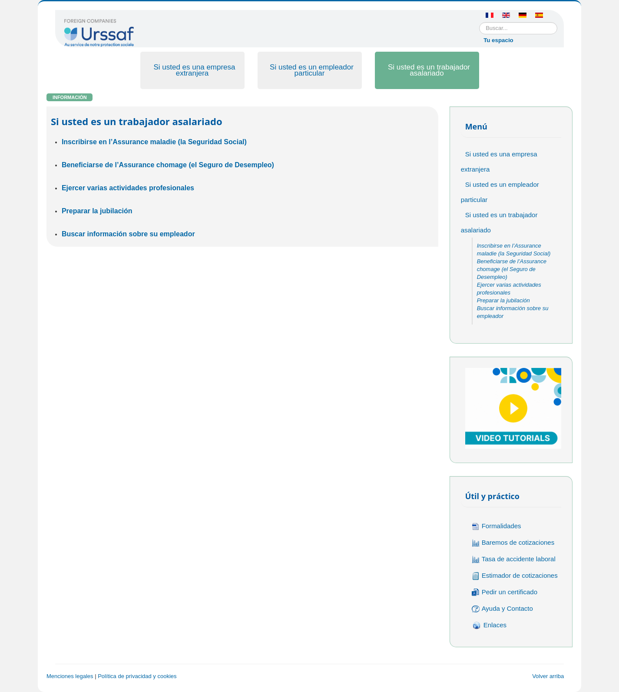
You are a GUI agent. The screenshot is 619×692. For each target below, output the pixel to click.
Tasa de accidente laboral (514, 559)
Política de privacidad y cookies (137, 676)
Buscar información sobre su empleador (128, 234)
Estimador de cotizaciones (515, 576)
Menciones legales (69, 676)
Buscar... (479, 22)
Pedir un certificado (504, 592)
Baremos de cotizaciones (513, 543)
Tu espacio (498, 40)
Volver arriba (548, 676)
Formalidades (496, 526)
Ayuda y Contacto (502, 609)
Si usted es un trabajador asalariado (429, 70)
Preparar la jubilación (97, 211)
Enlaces (489, 625)
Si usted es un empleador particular (312, 70)
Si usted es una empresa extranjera (194, 70)
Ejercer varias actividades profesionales (128, 188)
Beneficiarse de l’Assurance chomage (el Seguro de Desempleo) (168, 165)
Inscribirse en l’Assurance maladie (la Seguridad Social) (154, 142)
